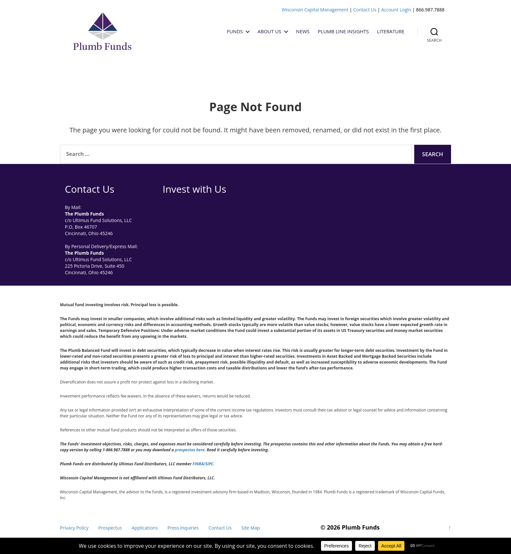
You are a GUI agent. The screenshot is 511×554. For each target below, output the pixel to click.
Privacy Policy (74, 528)
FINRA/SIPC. (203, 464)
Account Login (396, 10)
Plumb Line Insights (343, 31)
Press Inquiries (183, 528)
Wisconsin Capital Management (315, 10)
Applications (145, 528)
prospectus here (190, 450)
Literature (390, 31)
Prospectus (110, 528)
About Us (269, 31)
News (303, 31)
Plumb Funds (361, 527)
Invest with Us (194, 189)
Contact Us (364, 10)
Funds (235, 31)
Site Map (250, 528)
